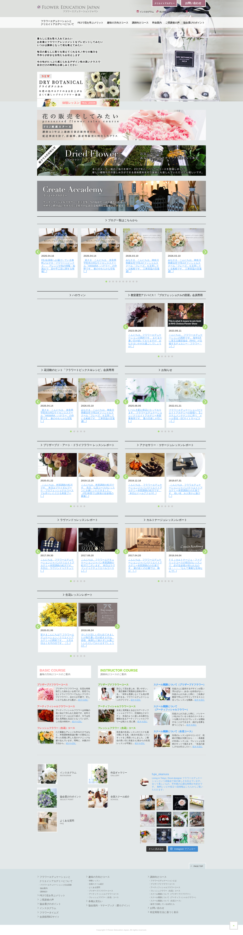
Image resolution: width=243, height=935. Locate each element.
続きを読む (83, 700)
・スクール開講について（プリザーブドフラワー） (170, 894)
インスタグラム (145, 12)
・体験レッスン (93, 881)
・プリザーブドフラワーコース (100, 891)
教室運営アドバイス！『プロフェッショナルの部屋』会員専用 (167, 295)
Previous (37, 251)
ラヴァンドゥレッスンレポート (79, 519)
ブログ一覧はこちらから (123, 220)
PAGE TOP (198, 866)
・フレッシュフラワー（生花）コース (103, 897)
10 (137, 281)
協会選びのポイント (194, 22)
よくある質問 (67, 821)
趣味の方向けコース (117, 22)
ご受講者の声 (172, 22)
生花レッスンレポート (78, 594)
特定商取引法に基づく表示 (164, 912)
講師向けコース (140, 22)
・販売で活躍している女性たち (162, 904)
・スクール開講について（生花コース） (165, 901)
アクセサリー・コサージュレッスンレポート (167, 445)
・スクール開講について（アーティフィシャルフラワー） (173, 897)
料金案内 (157, 22)
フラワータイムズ (49, 912)
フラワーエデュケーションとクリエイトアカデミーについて (57, 23)
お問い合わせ (193, 3)
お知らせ (166, 370)
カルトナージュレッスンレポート (166, 519)
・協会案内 (43, 888)
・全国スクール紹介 (95, 884)
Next (205, 251)
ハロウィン (79, 295)
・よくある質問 (93, 887)
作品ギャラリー (119, 773)
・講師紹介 (43, 892)
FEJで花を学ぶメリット (90, 22)
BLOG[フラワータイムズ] (169, 12)
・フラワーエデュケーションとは (163, 881)
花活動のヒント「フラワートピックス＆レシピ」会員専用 (79, 370)
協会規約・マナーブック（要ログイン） (109, 905)
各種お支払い (95, 901)
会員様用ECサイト (195, 12)
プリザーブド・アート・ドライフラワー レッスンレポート (78, 445)
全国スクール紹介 (120, 797)
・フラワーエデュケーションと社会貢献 (55, 885)
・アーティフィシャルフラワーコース (103, 894)
